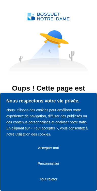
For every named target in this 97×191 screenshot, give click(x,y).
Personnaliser (48, 163)
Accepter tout (48, 148)
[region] (48, 142)
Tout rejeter (48, 179)
